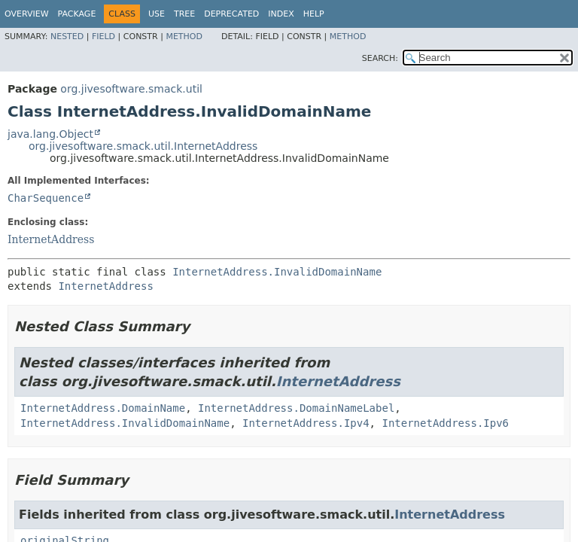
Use (156, 14)
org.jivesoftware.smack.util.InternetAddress (143, 146)
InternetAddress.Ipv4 (306, 423)
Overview (27, 14)
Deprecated (231, 14)
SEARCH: (380, 58)
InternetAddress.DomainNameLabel (296, 408)
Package (77, 14)
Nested (67, 36)
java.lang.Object (50, 134)
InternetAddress (51, 239)
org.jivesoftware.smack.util (131, 89)
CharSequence (46, 198)
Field (103, 36)
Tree (184, 14)
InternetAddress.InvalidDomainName (277, 272)
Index (281, 14)
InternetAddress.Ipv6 (445, 423)
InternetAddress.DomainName (102, 408)
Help (313, 14)
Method (184, 36)
